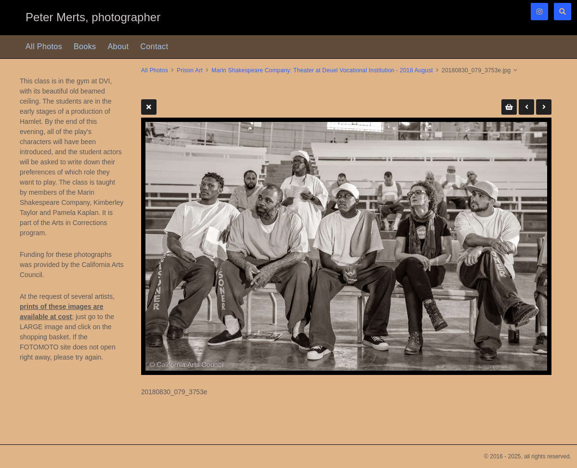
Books (85, 46)
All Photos (44, 46)
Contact (154, 46)
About (118, 46)
